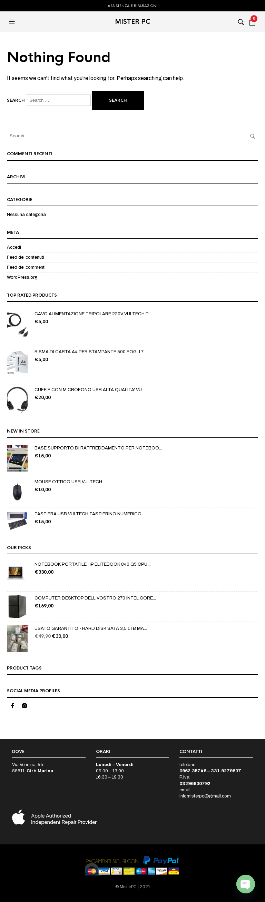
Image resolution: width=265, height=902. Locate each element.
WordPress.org (22, 277)
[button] (14, 21)
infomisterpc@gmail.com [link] (205, 796)
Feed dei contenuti (25, 257)
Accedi (14, 247)
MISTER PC (132, 22)
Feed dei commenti (26, 267)
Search (16, 100)
